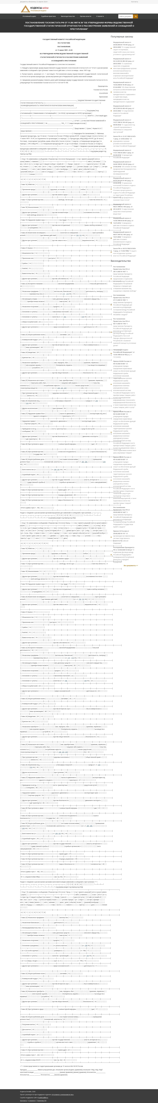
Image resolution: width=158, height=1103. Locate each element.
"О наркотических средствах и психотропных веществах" (123, 209)
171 (63, 294)
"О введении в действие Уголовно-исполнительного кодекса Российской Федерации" (123, 238)
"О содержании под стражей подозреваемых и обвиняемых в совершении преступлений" (124, 126)
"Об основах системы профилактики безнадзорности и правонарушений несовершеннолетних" (124, 168)
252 (27, 403)
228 (58, 388)
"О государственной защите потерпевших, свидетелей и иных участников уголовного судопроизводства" (124, 48)
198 (64, 317)
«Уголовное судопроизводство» (62, 1095)
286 (86, 462)
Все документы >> (131, 565)
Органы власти (85, 16)
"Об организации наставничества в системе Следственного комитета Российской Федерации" (124, 537)
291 (58, 469)
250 (96, 401)
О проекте (100, 16)
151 (80, 235)
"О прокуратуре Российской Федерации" (123, 153)
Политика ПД (41, 1101)
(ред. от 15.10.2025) (124, 353)
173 (67, 294)
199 (83, 317)
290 (55, 469)
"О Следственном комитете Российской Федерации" (123, 111)
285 (83, 462)
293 (104, 462)
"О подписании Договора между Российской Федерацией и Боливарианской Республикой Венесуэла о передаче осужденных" (123, 554)
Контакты (134, 2)
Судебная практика (48, 16)
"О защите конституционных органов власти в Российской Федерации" (124, 252)
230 (65, 388)
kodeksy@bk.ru (43, 1098)
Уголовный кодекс (29, 16)
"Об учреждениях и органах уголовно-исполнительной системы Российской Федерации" (124, 141)
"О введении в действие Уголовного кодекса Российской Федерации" (123, 223)
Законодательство (68, 16)
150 (77, 235)
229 (62, 388)
